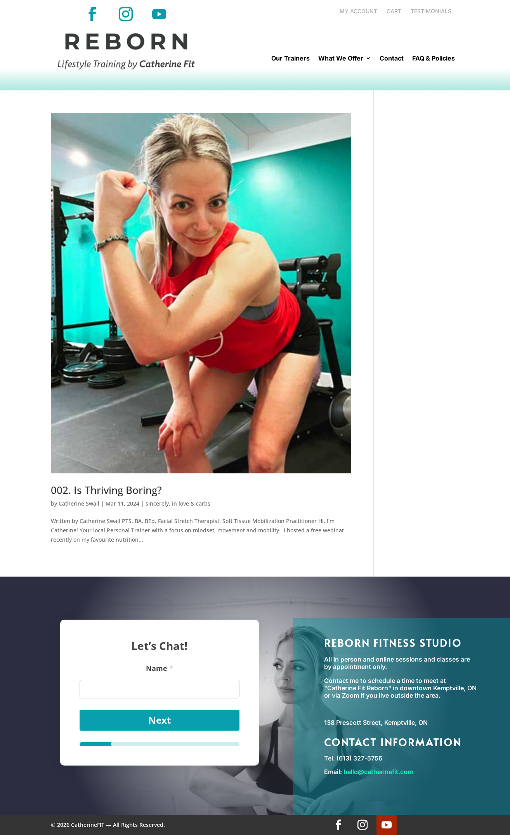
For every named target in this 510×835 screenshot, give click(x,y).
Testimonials (431, 11)
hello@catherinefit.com (378, 772)
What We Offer (340, 58)
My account (358, 11)
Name (159, 666)
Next (159, 718)
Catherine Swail (79, 503)
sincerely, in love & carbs (178, 503)
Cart (394, 11)
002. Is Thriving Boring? (106, 490)
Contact (392, 58)
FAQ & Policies (433, 58)
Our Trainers (290, 58)
